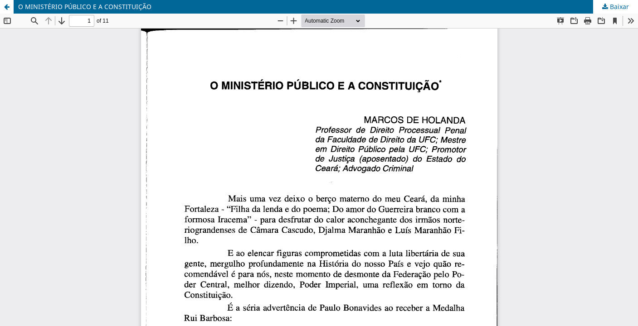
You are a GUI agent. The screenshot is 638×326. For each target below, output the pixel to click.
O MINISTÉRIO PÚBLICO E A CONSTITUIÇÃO (84, 6)
